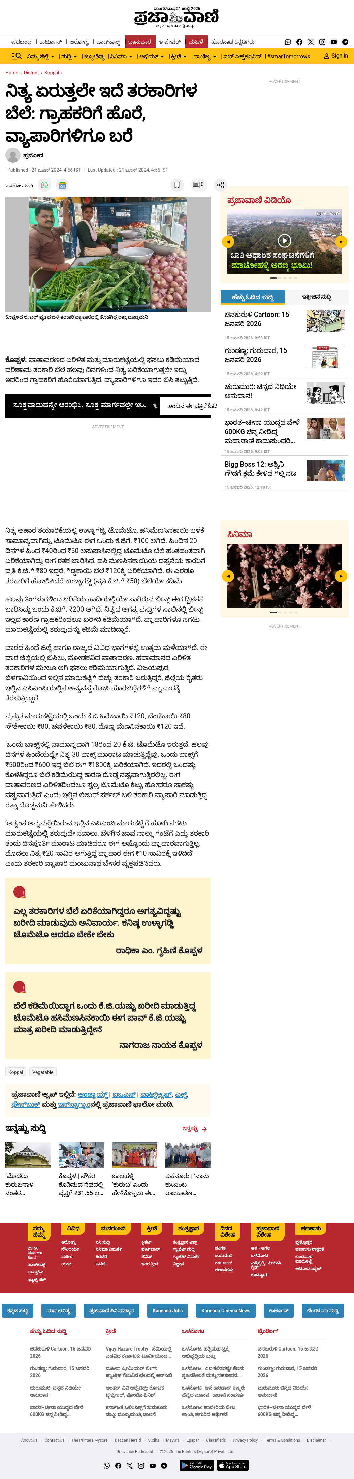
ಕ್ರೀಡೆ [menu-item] (176, 56)
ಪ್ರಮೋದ (33, 155)
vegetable (42, 1072)
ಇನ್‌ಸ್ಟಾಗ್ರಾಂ (74, 1104)
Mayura (173, 1440)
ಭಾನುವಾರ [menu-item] (139, 42)
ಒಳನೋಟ (193, 1331)
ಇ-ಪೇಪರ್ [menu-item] (169, 42)
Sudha (153, 1440)
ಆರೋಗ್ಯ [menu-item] (79, 42)
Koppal (15, 1072)
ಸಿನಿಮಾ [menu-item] (118, 56)
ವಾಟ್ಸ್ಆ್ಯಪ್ (155, 1094)
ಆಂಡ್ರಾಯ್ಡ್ (93, 1094)
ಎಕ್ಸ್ (181, 1094)
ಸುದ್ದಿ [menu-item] (66, 56)
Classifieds (216, 1440)
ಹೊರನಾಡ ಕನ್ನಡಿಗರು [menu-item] (233, 42)
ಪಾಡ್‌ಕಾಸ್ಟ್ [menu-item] (108, 42)
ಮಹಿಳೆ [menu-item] (196, 42)
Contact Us (54, 1440)
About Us (29, 1440)
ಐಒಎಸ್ (123, 1094)
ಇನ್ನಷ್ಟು (195, 1128)
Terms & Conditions (282, 1440)
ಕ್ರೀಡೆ (111, 1331)
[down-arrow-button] (52, 56)
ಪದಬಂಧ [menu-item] (21, 42)
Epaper (193, 1440)
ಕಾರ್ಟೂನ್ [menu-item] (50, 42)
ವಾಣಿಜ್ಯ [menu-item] (202, 56)
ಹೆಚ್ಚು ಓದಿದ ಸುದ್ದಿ (48, 1331)
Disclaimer (316, 1440)
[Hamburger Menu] (17, 56)
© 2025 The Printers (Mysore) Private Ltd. (197, 1451)
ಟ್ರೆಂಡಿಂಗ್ (268, 1331)
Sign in (336, 55)
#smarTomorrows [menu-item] (288, 56)
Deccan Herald (128, 1440)
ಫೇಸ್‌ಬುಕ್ (25, 1104)
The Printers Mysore (89, 1440)
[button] (17, 1311)
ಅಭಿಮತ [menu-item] (148, 56)
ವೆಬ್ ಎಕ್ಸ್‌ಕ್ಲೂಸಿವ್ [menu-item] (242, 56)
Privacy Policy (245, 1440)
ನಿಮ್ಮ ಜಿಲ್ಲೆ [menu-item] (38, 56)
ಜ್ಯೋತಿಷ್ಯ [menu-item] (94, 56)
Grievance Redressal (134, 1451)
